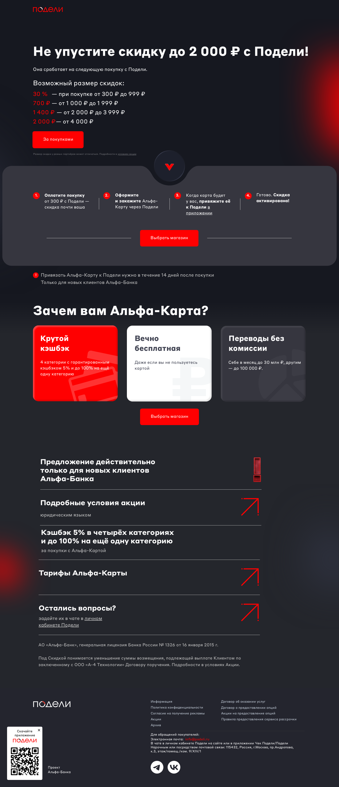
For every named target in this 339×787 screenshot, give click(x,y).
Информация (161, 701)
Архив (156, 725)
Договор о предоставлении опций (249, 707)
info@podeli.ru (197, 739)
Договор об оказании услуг (243, 701)
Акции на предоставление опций (248, 713)
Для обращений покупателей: (175, 734)
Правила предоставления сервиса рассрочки (259, 719)
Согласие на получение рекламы (178, 713)
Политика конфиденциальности (177, 707)
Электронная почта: (167, 739)
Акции (156, 719)
